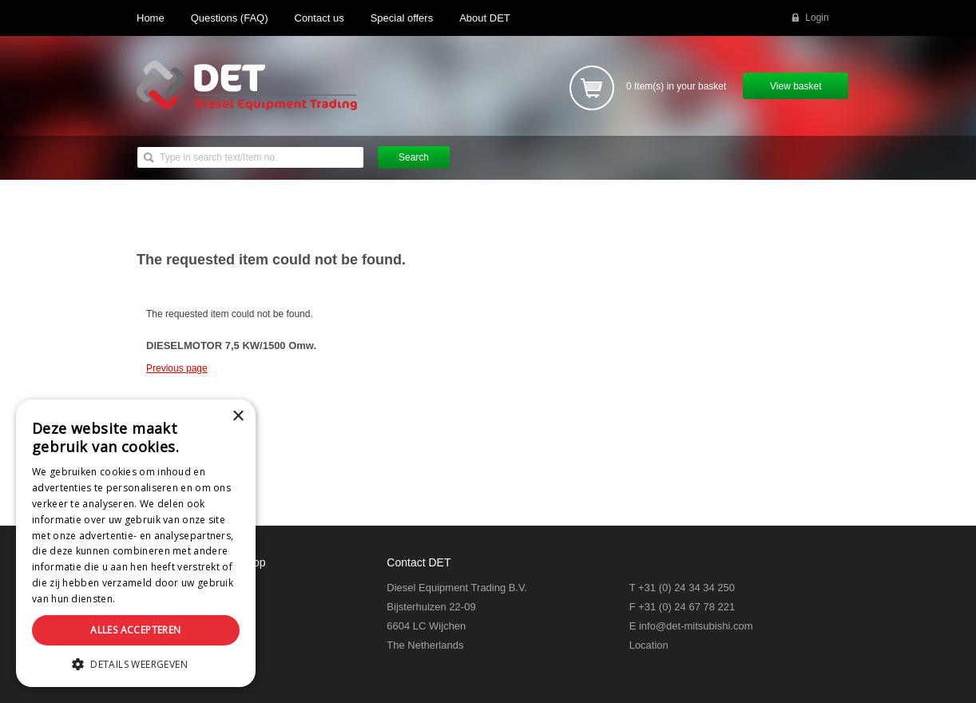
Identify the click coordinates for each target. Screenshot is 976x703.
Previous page (177, 368)
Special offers (402, 18)
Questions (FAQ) (229, 18)
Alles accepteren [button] (135, 630)
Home (151, 18)
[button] (136, 663)
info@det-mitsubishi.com (696, 626)
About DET (484, 18)
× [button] (238, 417)
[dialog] (136, 543)
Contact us (319, 18)
